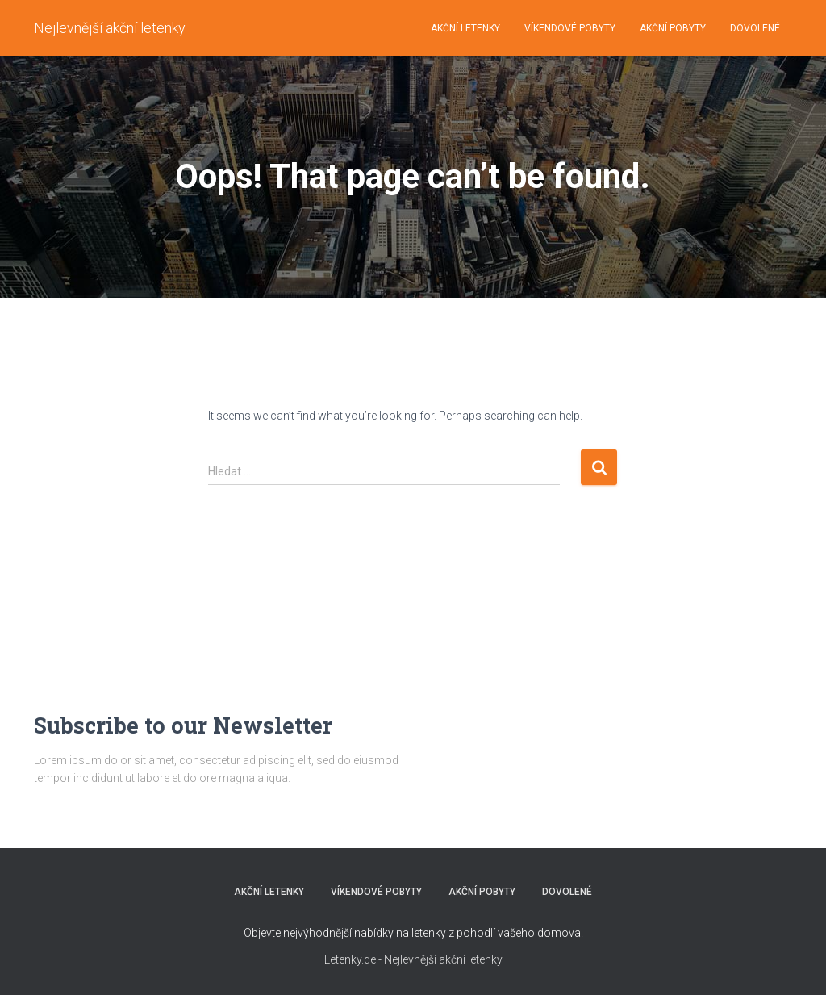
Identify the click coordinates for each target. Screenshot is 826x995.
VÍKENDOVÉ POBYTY (569, 28)
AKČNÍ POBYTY (673, 28)
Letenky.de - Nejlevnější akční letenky (413, 959)
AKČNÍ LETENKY (465, 28)
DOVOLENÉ (755, 28)
